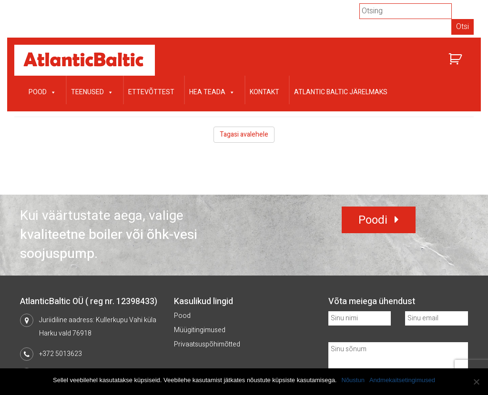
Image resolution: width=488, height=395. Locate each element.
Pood (42, 91)
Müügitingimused (199, 330)
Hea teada (212, 91)
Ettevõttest (151, 92)
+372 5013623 (60, 354)
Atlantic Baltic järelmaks (340, 92)
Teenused (92, 91)
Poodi (372, 220)
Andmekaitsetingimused (402, 380)
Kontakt (264, 92)
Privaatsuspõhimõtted (207, 344)
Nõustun (353, 380)
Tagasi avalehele (244, 134)
